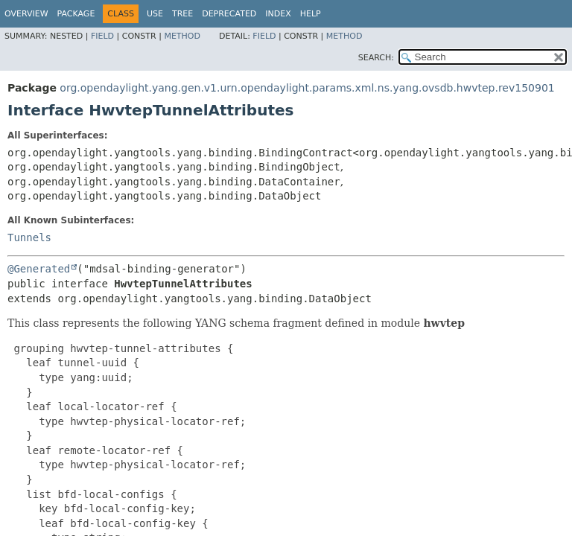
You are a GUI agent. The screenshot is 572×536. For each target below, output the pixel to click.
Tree (182, 14)
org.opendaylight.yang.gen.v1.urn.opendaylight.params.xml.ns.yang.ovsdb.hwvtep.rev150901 (307, 88)
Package (76, 14)
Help (310, 14)
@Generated (38, 269)
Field (102, 36)
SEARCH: (376, 58)
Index (277, 14)
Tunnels (29, 237)
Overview (26, 14)
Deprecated (229, 14)
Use (155, 14)
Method (182, 36)
